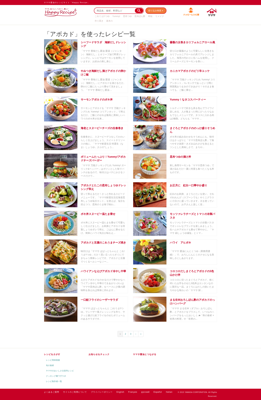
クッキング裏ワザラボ (56, 376)
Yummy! (116, 16)
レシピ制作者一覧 (54, 381)
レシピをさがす (52, 354)
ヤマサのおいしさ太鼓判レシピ (60, 371)
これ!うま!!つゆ (102, 16)
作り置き (99, 21)
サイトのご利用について (75, 392)
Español (157, 392)
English (120, 392)
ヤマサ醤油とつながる (144, 354)
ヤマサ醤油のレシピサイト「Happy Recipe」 (67, 2)
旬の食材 (50, 365)
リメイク (159, 16)
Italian (169, 392)
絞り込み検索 (154, 10)
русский (145, 392)
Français (132, 392)
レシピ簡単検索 (53, 360)
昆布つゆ (127, 16)
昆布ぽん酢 (139, 16)
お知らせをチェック (99, 354)
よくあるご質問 (51, 392)
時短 (150, 16)
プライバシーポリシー (102, 392)
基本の (109, 21)
